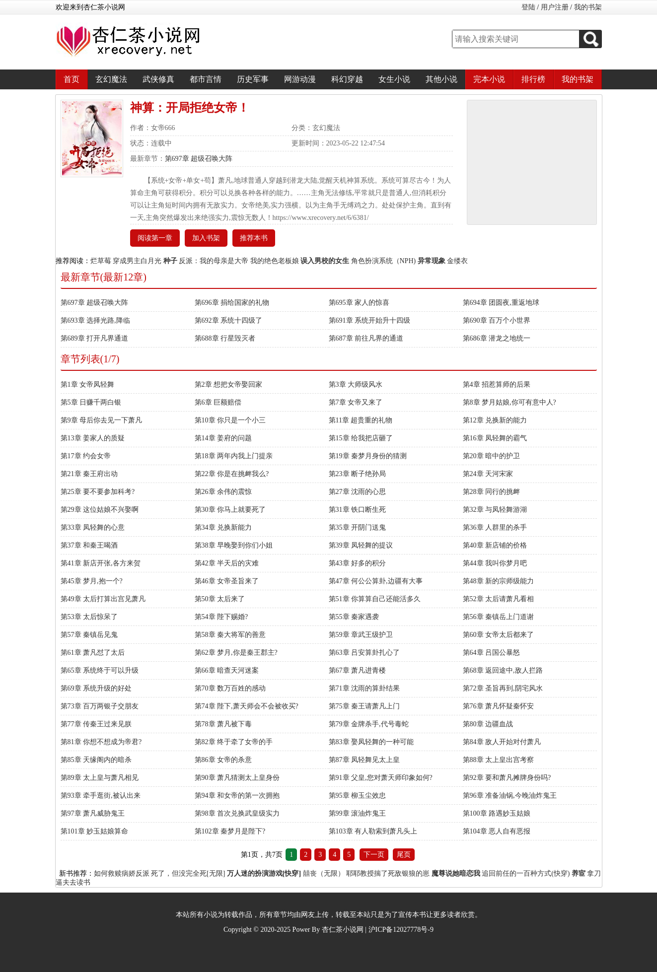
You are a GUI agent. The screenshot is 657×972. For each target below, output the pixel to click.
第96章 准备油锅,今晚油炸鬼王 (510, 795)
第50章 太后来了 (220, 599)
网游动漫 (300, 79)
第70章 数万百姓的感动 (230, 688)
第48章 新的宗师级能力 (498, 581)
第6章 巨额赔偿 (218, 402)
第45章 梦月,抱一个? (92, 581)
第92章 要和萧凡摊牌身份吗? (507, 777)
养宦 (578, 873)
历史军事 (253, 79)
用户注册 (555, 7)
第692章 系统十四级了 (229, 320)
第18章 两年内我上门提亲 (234, 456)
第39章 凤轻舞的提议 (361, 545)
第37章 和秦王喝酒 (89, 545)
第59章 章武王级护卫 (361, 634)
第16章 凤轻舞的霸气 (495, 438)
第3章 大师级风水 (356, 384)
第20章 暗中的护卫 (491, 456)
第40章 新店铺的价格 (495, 545)
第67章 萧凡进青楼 (357, 670)
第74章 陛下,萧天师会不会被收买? (246, 706)
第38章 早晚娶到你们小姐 (234, 545)
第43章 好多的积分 (357, 563)
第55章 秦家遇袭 (354, 617)
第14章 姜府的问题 (223, 438)
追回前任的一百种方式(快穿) (526, 873)
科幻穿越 (347, 79)
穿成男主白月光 (137, 261)
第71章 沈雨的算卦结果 (364, 688)
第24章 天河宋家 (488, 474)
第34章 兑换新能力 (223, 527)
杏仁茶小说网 (343, 929)
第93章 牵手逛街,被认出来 (101, 795)
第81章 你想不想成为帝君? (101, 742)
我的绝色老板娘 (274, 261)
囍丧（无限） (324, 873)
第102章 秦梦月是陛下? (230, 831)
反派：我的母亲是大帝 (213, 261)
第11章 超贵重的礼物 (361, 420)
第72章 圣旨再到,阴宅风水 (503, 688)
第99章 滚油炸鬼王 (357, 813)
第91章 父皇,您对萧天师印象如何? (381, 777)
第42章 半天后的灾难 (227, 563)
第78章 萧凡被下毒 (223, 724)
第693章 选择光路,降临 (95, 320)
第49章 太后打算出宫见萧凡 (103, 599)
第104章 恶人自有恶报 (497, 831)
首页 (71, 79)
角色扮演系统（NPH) (383, 261)
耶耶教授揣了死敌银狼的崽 (388, 873)
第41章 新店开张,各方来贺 (101, 563)
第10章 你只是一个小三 (230, 420)
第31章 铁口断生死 (357, 509)
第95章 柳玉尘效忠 (357, 795)
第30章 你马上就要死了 (230, 509)
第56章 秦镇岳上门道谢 (498, 617)
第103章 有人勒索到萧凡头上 (373, 831)
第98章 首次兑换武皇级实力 (237, 813)
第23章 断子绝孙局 (357, 474)
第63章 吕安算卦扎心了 (364, 652)
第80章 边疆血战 (488, 724)
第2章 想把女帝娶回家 (229, 384)
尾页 (404, 854)
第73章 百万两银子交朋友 (100, 706)
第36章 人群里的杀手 (495, 527)
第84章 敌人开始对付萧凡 (502, 742)
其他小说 (441, 79)
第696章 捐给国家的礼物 (232, 302)
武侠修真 (158, 79)
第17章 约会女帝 (86, 456)
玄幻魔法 (111, 79)
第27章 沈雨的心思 (357, 491)
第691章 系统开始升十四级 (370, 320)
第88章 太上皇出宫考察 (498, 760)
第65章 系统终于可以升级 (100, 670)
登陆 (528, 7)
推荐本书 (254, 238)
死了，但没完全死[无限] (188, 873)
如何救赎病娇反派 (121, 873)
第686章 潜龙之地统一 (497, 338)
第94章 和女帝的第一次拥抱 (237, 795)
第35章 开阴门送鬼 (357, 527)
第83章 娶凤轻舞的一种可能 (371, 742)
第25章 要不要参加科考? (98, 491)
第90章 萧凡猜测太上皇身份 (237, 777)
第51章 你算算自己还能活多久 (375, 599)
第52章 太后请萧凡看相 (498, 599)
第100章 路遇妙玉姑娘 (497, 813)
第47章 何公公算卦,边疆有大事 (376, 581)
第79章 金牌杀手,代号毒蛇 (369, 724)
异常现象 (431, 261)
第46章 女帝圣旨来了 (227, 581)
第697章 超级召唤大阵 (199, 158)
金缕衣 (457, 261)
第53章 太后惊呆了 (89, 617)
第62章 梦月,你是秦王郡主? (236, 652)
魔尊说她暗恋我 (456, 873)
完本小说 (489, 79)
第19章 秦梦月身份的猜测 (368, 456)
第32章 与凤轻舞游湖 (495, 509)
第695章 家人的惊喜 (359, 302)
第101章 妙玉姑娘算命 (95, 831)
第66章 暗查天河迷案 (227, 670)
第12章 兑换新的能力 (495, 420)
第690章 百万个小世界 (497, 320)
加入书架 (206, 238)
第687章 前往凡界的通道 (366, 338)
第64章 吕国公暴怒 (491, 652)
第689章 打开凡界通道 (95, 338)
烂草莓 (100, 261)
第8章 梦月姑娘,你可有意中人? (509, 402)
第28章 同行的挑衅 (491, 491)
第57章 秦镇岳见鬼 (89, 634)
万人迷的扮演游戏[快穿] (264, 873)
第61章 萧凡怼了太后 (93, 652)
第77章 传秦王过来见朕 (96, 724)
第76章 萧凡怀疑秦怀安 (498, 706)
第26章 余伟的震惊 (223, 491)
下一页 (374, 854)
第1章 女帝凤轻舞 (88, 384)
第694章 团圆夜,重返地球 (501, 302)
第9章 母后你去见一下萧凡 (102, 420)
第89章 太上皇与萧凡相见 (100, 777)
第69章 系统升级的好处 (96, 688)
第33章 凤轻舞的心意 (93, 527)
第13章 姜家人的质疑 (93, 438)
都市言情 (205, 79)
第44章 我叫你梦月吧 (495, 563)
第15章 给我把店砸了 (361, 438)
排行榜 (533, 79)
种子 (170, 261)
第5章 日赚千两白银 (91, 402)
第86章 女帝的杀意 (223, 760)
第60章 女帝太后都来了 (498, 634)
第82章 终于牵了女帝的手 (234, 742)
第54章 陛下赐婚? (221, 617)
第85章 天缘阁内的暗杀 (96, 760)
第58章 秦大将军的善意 (230, 634)
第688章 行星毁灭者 (225, 338)
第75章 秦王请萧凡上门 (364, 706)
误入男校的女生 (324, 261)
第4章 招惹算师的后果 (497, 384)
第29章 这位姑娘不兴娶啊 (100, 509)
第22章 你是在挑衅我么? (232, 474)
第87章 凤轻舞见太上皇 (364, 760)
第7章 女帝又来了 (356, 402)
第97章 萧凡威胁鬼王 (93, 813)
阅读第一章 (155, 238)
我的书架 (588, 7)
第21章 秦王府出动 (89, 474)
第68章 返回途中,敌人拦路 (503, 670)
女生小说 (394, 79)
